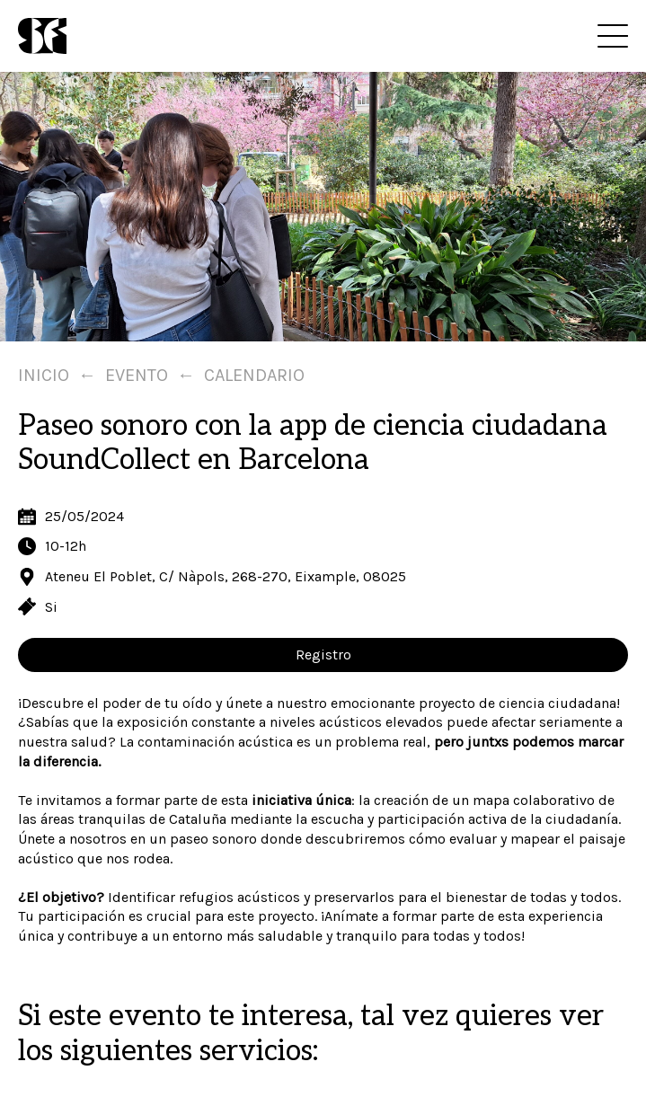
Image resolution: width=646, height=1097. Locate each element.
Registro (323, 654)
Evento (136, 375)
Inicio (43, 375)
